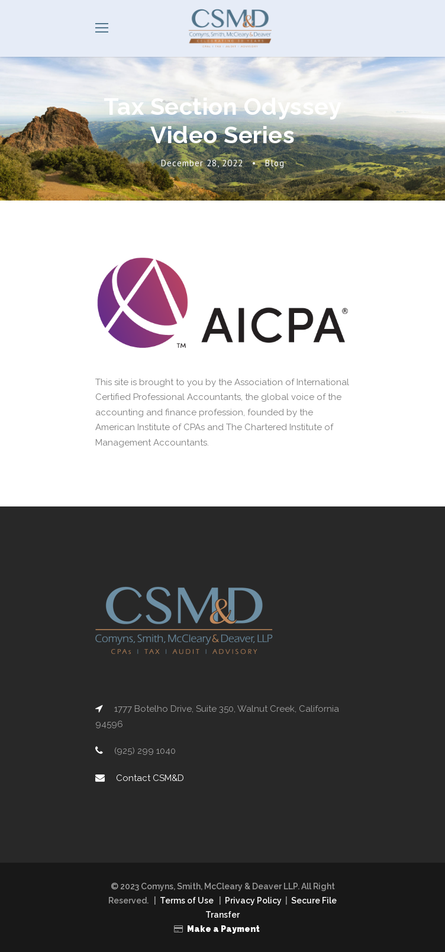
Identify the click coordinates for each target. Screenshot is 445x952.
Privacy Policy (254, 899)
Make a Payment (223, 927)
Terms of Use (186, 899)
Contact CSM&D (148, 777)
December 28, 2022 (201, 163)
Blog (277, 163)
